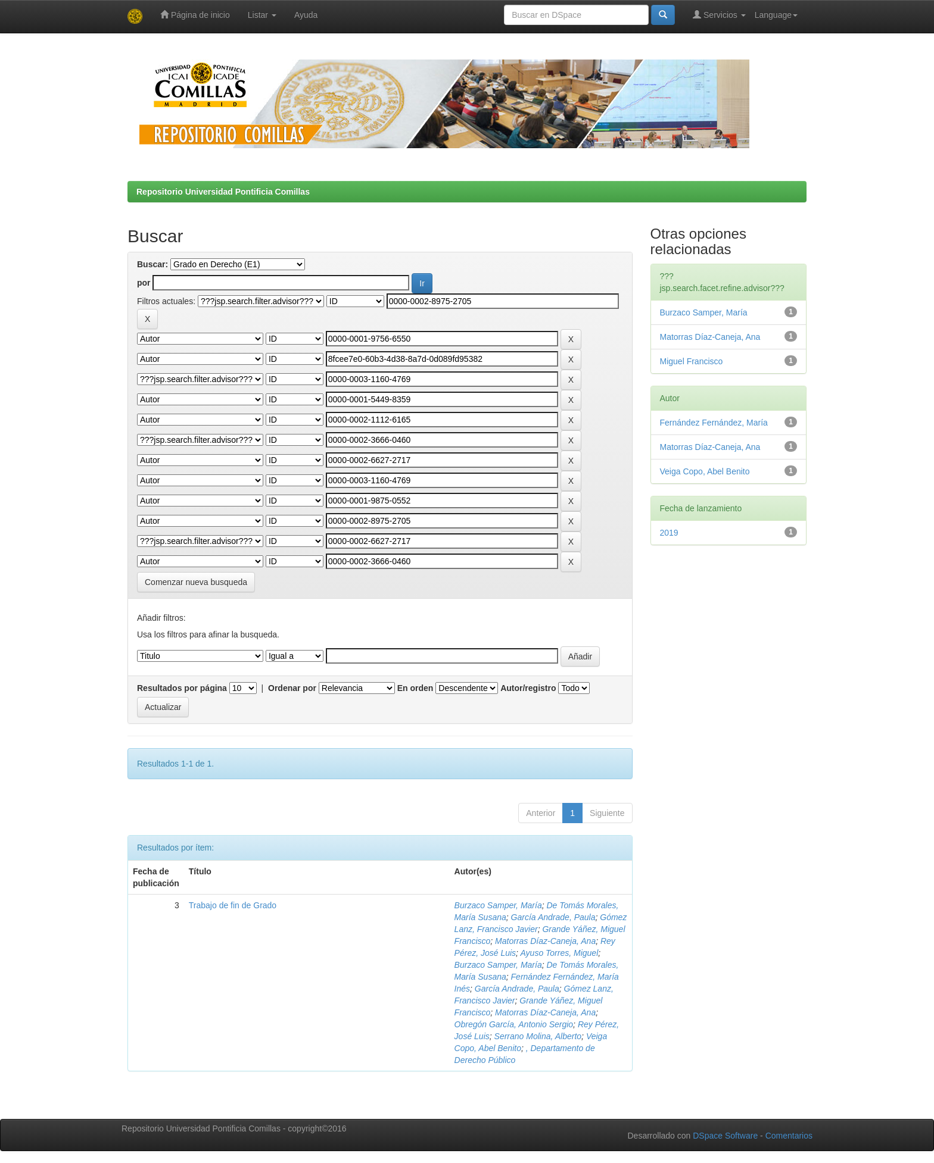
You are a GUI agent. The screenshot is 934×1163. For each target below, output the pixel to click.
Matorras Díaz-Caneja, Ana (545, 941)
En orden (415, 688)
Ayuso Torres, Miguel (559, 953)
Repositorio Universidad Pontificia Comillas (223, 191)
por (144, 282)
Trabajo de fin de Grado (232, 905)
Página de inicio (195, 15)
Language (776, 15)
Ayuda (305, 15)
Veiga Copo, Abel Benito (705, 471)
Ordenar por (292, 688)
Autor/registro (528, 688)
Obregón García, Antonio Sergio (514, 1024)
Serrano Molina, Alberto (538, 1036)
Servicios (719, 15)
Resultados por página (182, 688)
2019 (669, 532)
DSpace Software (725, 1135)
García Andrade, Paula (553, 917)
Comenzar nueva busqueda (196, 582)
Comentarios (788, 1135)
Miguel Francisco (691, 361)
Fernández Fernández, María (714, 422)
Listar (262, 15)
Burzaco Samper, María (498, 905)
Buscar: (152, 264)
